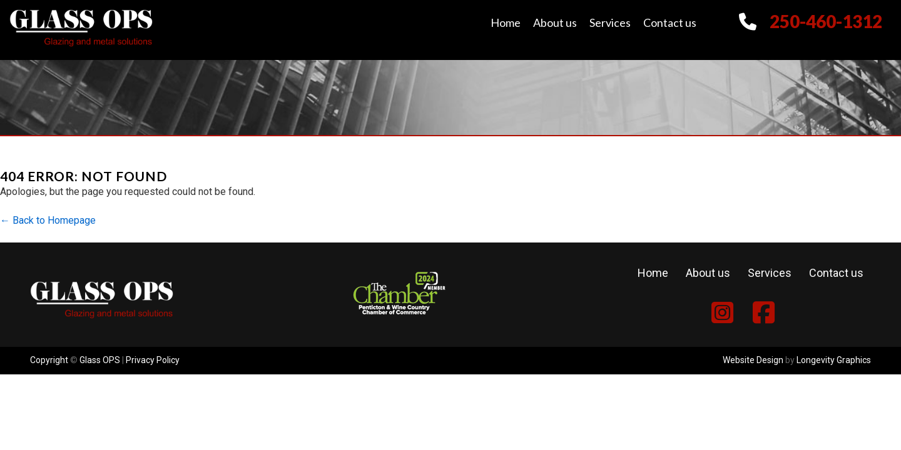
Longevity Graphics (834, 360)
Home (506, 22)
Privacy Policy (153, 360)
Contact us (669, 22)
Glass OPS (99, 360)
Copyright (49, 360)
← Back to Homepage (48, 220)
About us (555, 22)
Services (610, 22)
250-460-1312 (826, 21)
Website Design (753, 360)
